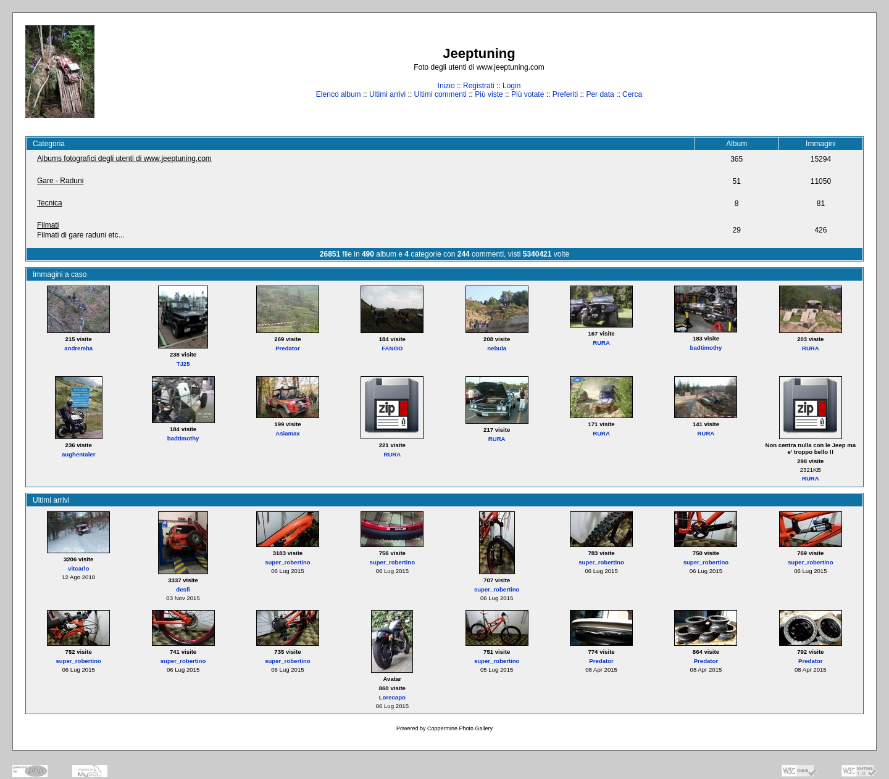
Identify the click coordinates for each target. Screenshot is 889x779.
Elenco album (338, 94)
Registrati (479, 85)
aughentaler (78, 454)
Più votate (527, 94)
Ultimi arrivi (387, 94)
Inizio (446, 85)
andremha (78, 348)
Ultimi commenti (440, 94)
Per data (600, 94)
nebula (496, 348)
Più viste (489, 94)
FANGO (392, 348)
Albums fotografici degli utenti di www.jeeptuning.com (124, 158)
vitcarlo (78, 568)
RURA (601, 342)
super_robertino (288, 562)
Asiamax (287, 433)
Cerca (632, 94)
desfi (183, 589)
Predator (287, 348)
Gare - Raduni (60, 180)
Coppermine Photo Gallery (460, 728)
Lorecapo (392, 697)
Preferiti (565, 94)
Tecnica (49, 203)
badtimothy (706, 347)
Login (511, 85)
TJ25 (183, 363)
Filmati (48, 225)
